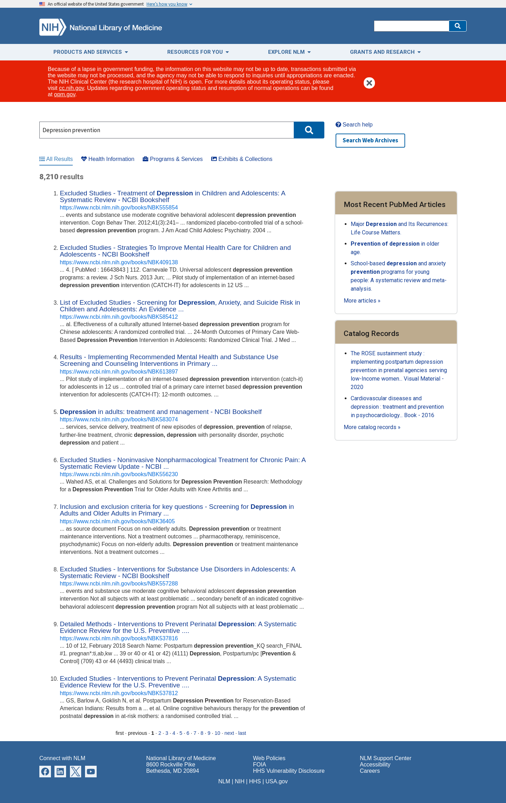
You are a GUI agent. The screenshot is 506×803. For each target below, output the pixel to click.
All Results (56, 159)
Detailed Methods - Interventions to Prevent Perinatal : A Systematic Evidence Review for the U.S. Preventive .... (178, 627)
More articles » (362, 300)
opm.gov (64, 94)
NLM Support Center (385, 758)
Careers (370, 771)
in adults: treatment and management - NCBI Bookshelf (161, 411)
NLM (224, 781)
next (229, 733)
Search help (354, 125)
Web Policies (269, 758)
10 (217, 733)
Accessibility (375, 765)
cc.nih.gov (71, 88)
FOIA (259, 765)
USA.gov (277, 781)
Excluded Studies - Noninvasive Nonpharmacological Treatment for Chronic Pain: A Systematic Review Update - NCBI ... (182, 463)
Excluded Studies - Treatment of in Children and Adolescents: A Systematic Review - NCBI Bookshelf (172, 196)
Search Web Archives (370, 140)
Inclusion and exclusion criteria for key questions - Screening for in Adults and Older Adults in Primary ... (177, 510)
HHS (255, 781)
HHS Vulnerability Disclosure (289, 771)
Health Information (107, 159)
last (242, 733)
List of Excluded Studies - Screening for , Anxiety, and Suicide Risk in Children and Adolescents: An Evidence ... (180, 306)
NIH (240, 781)
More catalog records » (372, 427)
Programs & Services (173, 159)
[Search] (411, 26)
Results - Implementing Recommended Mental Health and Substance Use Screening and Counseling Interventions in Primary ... (169, 360)
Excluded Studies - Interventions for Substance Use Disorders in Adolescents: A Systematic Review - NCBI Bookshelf (177, 572)
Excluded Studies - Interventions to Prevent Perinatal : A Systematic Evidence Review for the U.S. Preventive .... (178, 682)
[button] (458, 26)
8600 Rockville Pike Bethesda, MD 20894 (172, 768)
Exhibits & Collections (241, 159)
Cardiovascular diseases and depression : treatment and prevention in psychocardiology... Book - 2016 (397, 407)
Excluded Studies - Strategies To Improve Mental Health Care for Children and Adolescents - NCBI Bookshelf (175, 251)
